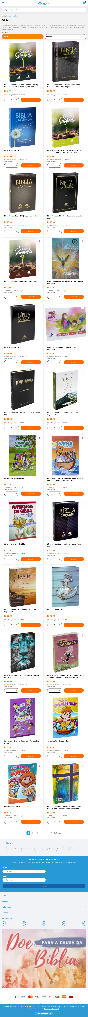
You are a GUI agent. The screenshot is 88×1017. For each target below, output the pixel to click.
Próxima (58, 833)
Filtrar (22, 37)
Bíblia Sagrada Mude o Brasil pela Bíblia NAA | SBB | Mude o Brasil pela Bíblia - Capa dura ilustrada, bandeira (64, 808)
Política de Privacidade (51, 1009)
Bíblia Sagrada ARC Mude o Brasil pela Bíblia (20, 281)
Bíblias (15, 16)
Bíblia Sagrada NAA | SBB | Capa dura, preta (20, 216)
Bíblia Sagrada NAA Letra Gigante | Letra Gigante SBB (62, 414)
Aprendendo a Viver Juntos (14, 478)
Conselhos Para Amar (12, 807)
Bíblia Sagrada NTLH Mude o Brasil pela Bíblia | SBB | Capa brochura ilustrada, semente (64, 151)
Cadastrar (44, 886)
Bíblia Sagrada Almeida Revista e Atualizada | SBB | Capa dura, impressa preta (64, 86)
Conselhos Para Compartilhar (58, 741)
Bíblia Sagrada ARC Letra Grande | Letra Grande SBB (22, 414)
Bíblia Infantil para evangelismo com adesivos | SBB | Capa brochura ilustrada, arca (65, 479)
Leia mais (5, 32)
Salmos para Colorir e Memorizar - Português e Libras (21, 742)
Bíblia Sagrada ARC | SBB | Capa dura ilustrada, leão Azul (21, 676)
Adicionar (30, 100)
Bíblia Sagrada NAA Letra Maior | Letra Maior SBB (64, 545)
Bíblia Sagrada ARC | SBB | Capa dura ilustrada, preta (64, 217)
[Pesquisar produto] (83, 10)
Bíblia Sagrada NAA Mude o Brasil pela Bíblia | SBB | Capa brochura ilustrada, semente (21, 86)
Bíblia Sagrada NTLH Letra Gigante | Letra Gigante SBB (20, 611)
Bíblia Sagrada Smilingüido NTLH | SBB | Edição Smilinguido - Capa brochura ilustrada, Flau (64, 676)
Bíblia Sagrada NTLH (11, 150)
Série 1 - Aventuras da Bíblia (14, 544)
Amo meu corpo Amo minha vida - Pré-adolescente (61, 348)
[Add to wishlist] (39, 44)
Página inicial (7, 16)
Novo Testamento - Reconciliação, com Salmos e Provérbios (65, 282)
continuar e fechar (44, 1013)
